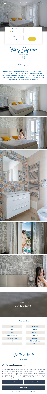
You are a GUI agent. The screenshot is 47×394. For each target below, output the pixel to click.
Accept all (35, 382)
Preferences (23, 387)
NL (31, 391)
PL (34, 391)
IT (22, 391)
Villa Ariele (23, 355)
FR (16, 391)
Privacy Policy (15, 379)
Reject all (12, 382)
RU (28, 391)
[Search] (32, 39)
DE (25, 391)
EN (13, 391)
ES (19, 391)
